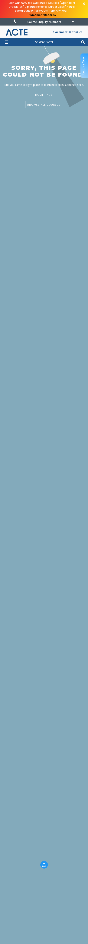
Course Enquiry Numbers (37, 21)
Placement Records (42, 15)
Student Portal (44, 42)
